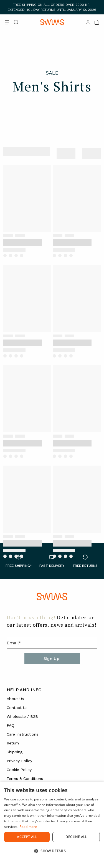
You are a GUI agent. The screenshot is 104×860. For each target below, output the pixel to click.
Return (13, 743)
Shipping (14, 752)
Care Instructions (22, 734)
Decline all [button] (76, 837)
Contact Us (17, 707)
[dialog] (52, 821)
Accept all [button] (27, 837)
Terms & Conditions (25, 778)
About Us (15, 698)
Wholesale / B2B (22, 716)
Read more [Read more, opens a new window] (28, 826)
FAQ (10, 725)
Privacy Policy (19, 761)
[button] (52, 851)
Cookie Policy (19, 769)
